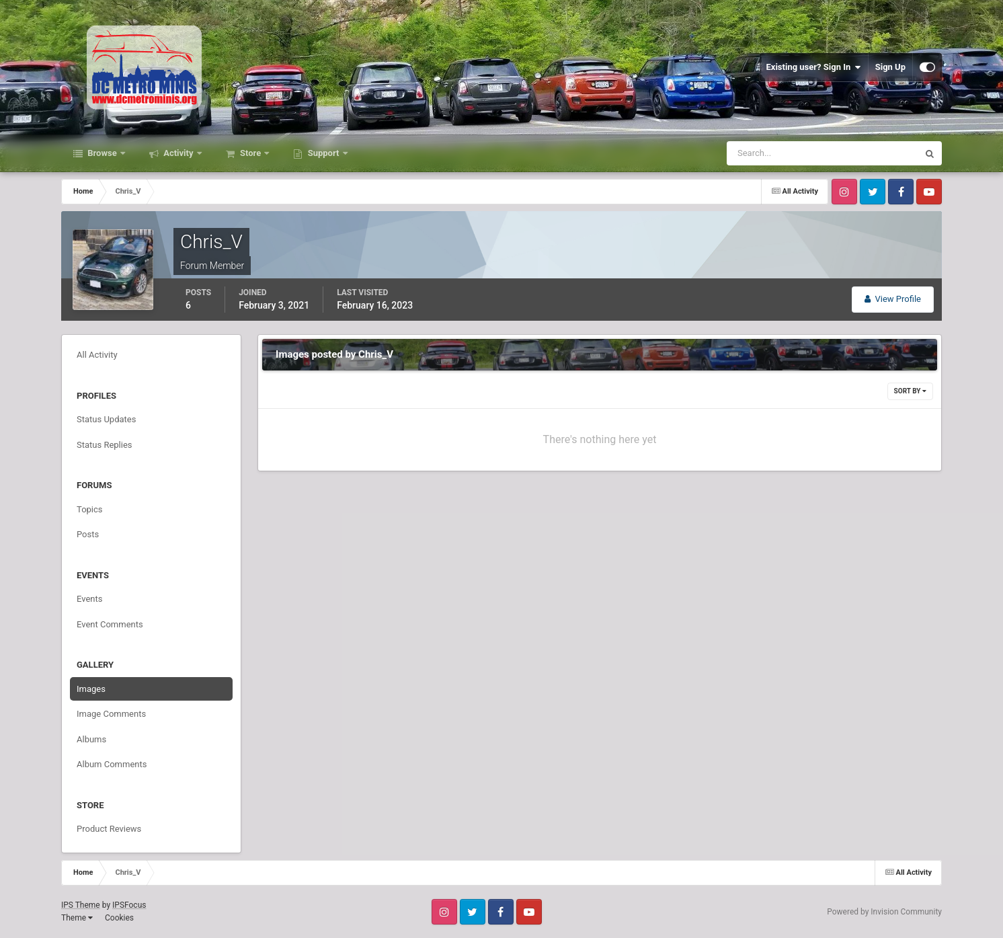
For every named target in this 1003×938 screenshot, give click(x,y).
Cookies (119, 918)
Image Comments (111, 714)
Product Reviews (109, 829)
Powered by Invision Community (884, 911)
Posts (88, 534)
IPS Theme (80, 905)
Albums (91, 739)
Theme (77, 918)
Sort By (910, 391)
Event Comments (110, 624)
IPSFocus (129, 905)
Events (89, 599)
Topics (90, 509)
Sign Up (890, 67)
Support (323, 153)
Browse (102, 153)
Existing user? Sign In (813, 67)
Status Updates (106, 419)
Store (251, 153)
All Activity (97, 355)
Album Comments (112, 764)
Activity (178, 153)
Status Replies (104, 445)
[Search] (781, 153)
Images (91, 689)
